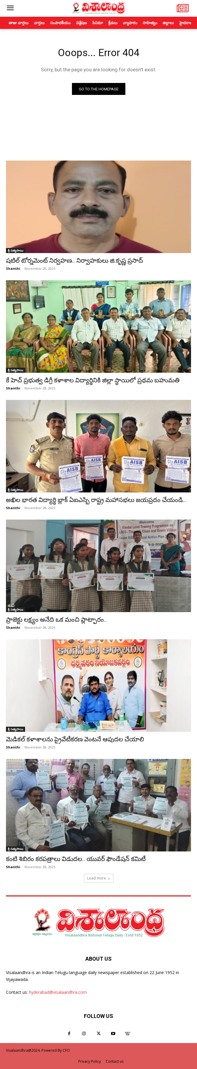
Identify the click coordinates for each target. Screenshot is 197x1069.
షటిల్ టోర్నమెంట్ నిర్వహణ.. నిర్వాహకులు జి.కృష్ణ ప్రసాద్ (74, 260)
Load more (98, 878)
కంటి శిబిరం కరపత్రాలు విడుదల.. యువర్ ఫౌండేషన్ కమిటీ (76, 858)
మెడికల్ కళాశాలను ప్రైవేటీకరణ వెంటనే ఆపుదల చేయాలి (75, 739)
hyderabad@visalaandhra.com (58, 992)
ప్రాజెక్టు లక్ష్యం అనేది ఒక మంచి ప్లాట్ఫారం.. (56, 619)
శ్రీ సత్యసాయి (15, 250)
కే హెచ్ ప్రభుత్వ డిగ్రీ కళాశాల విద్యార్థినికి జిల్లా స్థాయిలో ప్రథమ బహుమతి (92, 380)
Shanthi (13, 268)
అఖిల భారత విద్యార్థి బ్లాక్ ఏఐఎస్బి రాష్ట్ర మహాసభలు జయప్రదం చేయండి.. (96, 499)
